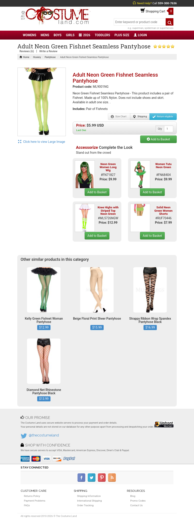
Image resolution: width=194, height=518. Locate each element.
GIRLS (70, 35)
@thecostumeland (44, 435)
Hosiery (37, 57)
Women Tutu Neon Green (163, 165)
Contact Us (136, 505)
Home (24, 57)
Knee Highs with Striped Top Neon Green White (108, 212)
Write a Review (48, 51)
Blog (132, 496)
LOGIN (140, 35)
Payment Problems (34, 500)
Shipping (140, 116)
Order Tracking (85, 505)
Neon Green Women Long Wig (108, 167)
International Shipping (89, 500)
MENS (45, 35)
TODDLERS (102, 35)
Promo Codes (138, 500)
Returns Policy (32, 496)
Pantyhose (50, 57)
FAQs (27, 505)
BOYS (57, 35)
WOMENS (29, 35)
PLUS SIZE (121, 35)
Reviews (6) (26, 51)
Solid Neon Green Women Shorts (163, 210)
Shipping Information (89, 496)
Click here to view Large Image (41, 141)
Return (162, 116)
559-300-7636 (167, 3)
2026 (84, 35)
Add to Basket (158, 139)
